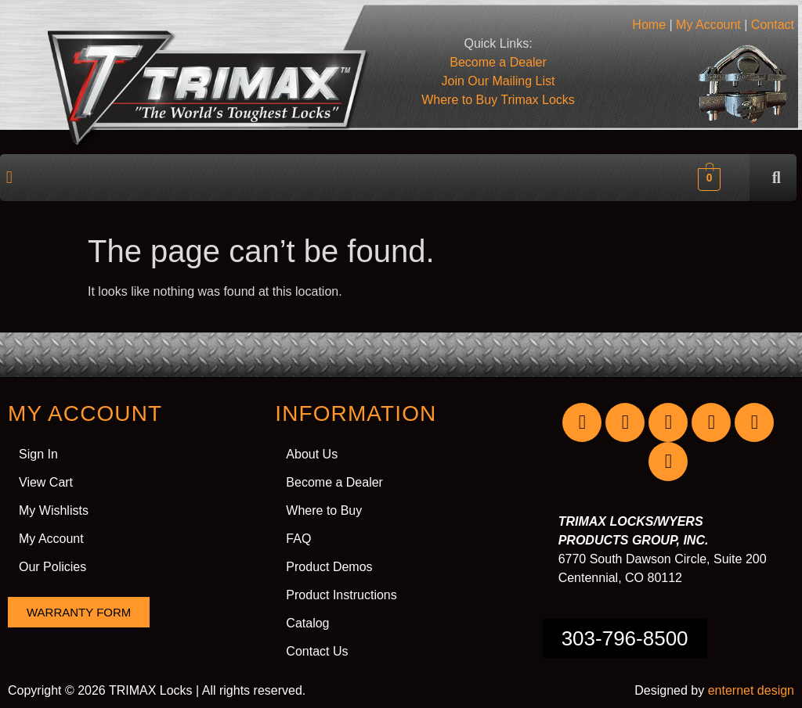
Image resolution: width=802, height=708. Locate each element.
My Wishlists (54, 510)
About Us (312, 454)
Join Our (498, 81)
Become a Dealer (334, 482)
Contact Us (317, 651)
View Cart (46, 482)
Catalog (307, 623)
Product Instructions (341, 595)
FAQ (298, 538)
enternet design (751, 690)
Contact (772, 24)
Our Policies (52, 566)
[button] (9, 177)
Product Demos (329, 566)
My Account (708, 24)
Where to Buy (498, 99)
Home (649, 24)
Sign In (38, 454)
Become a (498, 62)
